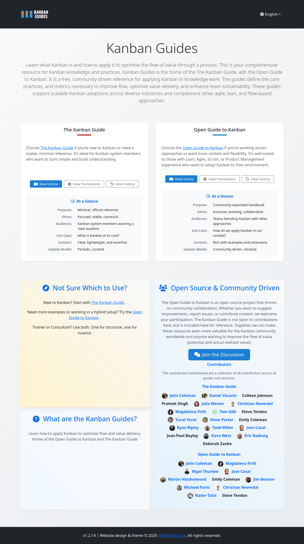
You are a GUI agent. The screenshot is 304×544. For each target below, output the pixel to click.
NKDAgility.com (172, 535)
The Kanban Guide (56, 147)
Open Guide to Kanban (203, 147)
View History (122, 184)
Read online (46, 184)
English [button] (269, 14)
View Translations (84, 184)
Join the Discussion (219, 354)
